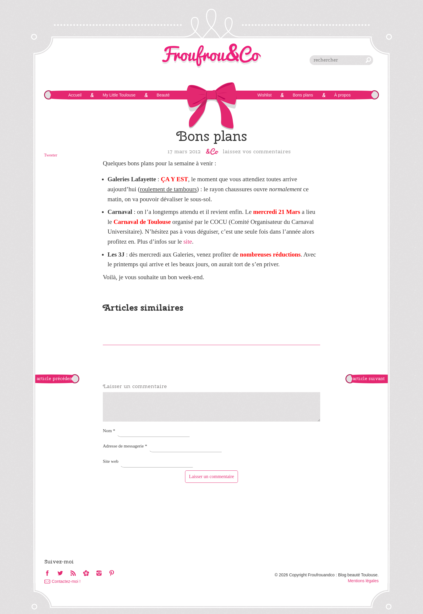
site (187, 241)
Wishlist (264, 95)
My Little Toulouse (119, 95)
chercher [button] (368, 60)
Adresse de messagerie (125, 445)
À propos (342, 95)
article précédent (55, 379)
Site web (110, 461)
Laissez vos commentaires (257, 151)
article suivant (369, 379)
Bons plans (303, 95)
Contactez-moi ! (66, 581)
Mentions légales (363, 580)
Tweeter (50, 155)
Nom (109, 430)
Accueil (74, 95)
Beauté (163, 95)
